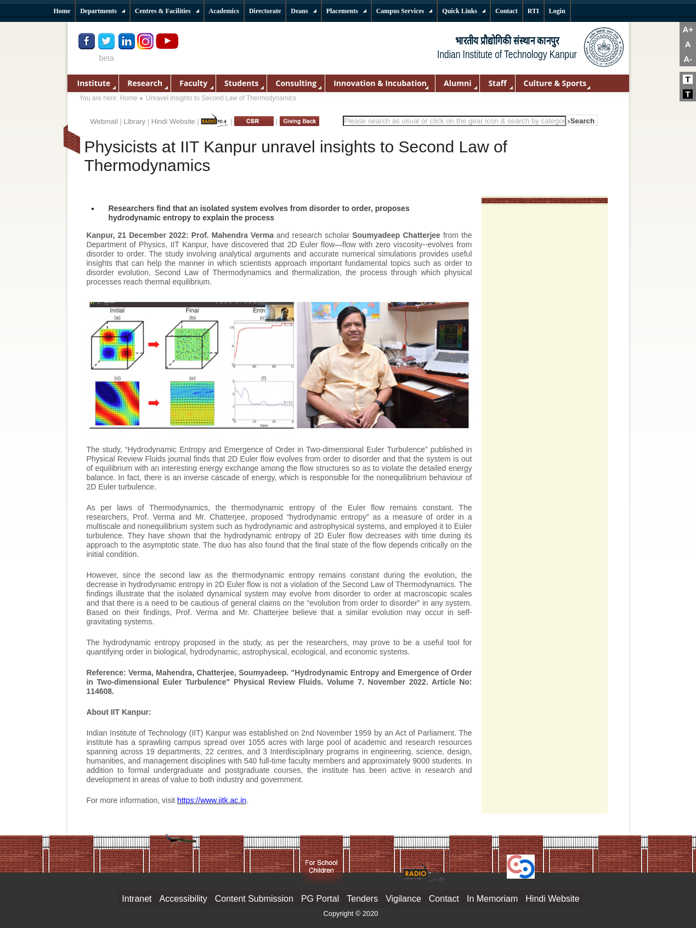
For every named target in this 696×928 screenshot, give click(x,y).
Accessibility (183, 898)
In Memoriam (492, 898)
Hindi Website (173, 121)
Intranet (136, 898)
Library (134, 121)
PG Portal (320, 898)
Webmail (104, 121)
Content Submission (254, 898)
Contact (444, 898)
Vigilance (403, 898)
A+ (687, 29)
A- (687, 59)
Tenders (362, 898)
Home (129, 98)
